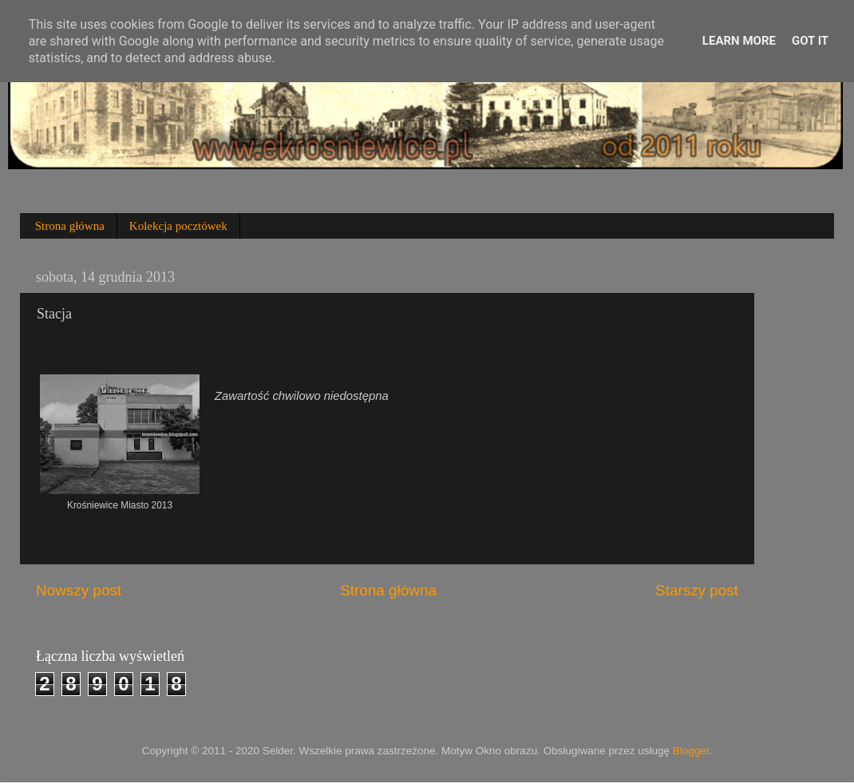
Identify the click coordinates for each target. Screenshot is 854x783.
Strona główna (70, 225)
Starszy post (696, 590)
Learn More (739, 41)
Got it (810, 41)
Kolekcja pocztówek (178, 225)
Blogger (691, 751)
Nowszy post (78, 590)
